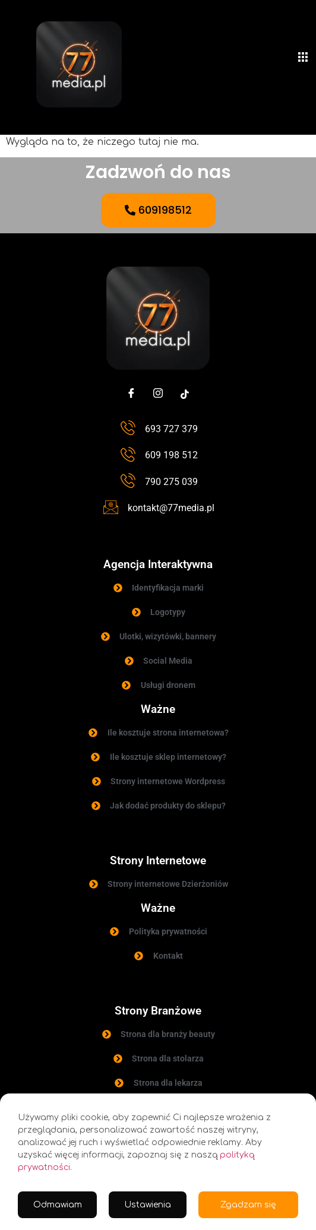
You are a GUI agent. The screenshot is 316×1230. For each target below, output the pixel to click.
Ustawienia (147, 1204)
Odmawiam (57, 1204)
